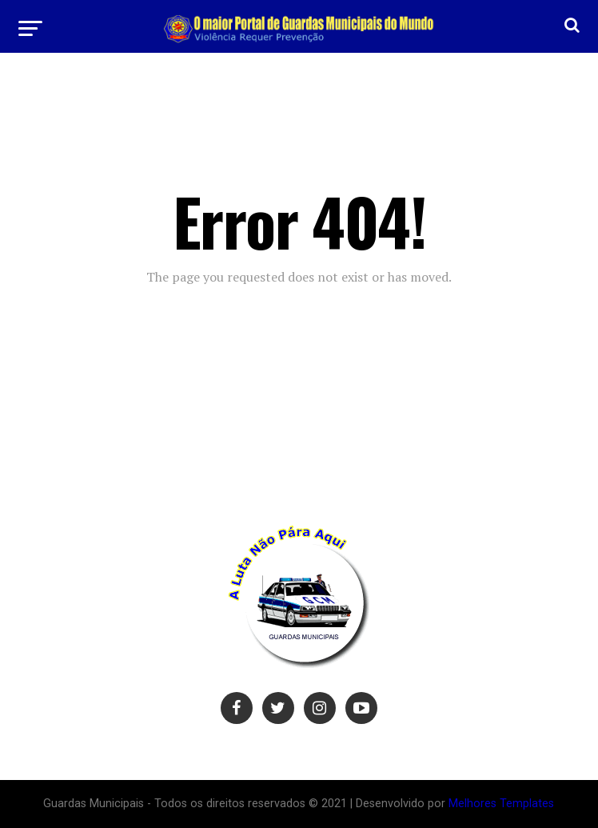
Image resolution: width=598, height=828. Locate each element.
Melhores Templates (501, 803)
